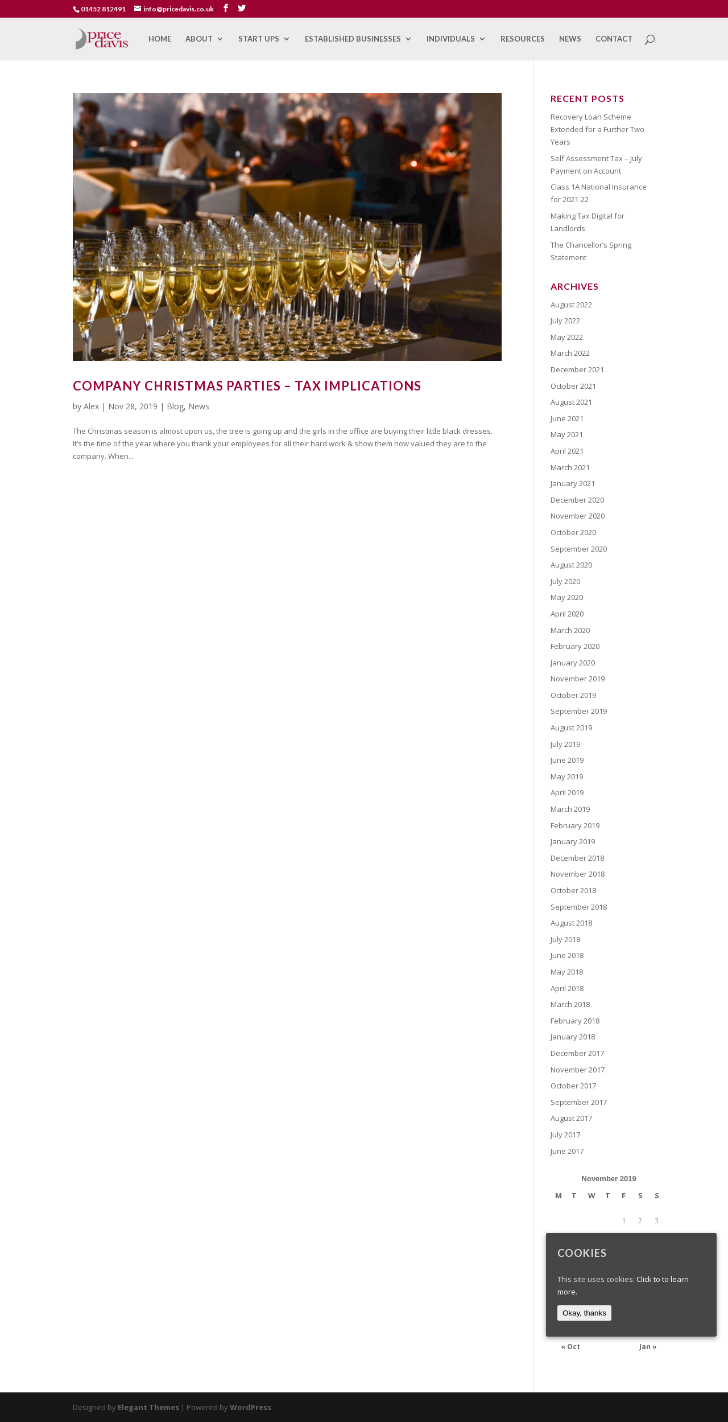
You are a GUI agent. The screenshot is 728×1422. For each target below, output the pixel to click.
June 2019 (567, 760)
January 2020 (573, 662)
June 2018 (567, 955)
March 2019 (570, 809)
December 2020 (577, 500)
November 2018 (578, 874)
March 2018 (570, 1004)
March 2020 (570, 630)
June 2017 (567, 1151)
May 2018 (567, 972)
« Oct (570, 1346)
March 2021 (570, 467)
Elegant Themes (148, 1407)
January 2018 (573, 1036)
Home (159, 39)
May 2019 (567, 776)
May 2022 (567, 337)
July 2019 (565, 744)
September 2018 (579, 907)
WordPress (250, 1407)
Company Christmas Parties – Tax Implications (247, 385)
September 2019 (579, 711)
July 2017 (565, 1134)
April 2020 (567, 614)
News (570, 39)
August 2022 (571, 304)
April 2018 (567, 988)
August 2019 (571, 727)
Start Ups (258, 39)
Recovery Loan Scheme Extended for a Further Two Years (597, 129)
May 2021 (567, 434)
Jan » (648, 1346)
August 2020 (571, 565)
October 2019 (573, 695)
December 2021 (577, 369)
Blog (175, 406)
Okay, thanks (584, 1313)
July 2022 (565, 320)
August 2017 (571, 1118)
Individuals (451, 39)
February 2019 (575, 825)
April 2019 (567, 792)
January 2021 (573, 483)
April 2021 (567, 451)
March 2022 (570, 353)
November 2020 (578, 516)
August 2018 (571, 923)
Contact (613, 39)
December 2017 (577, 1053)
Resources (522, 39)
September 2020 (579, 549)
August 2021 (571, 402)
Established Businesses (353, 39)
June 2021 (567, 418)
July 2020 (565, 581)
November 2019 (578, 678)
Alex (91, 406)
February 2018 (575, 1021)
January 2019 (573, 841)
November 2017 (578, 1070)
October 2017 (573, 1085)
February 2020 (575, 646)
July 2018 (565, 939)
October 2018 (573, 890)
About (199, 39)
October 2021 (573, 386)
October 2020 (573, 532)
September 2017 (579, 1102)
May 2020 (567, 597)
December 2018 (577, 858)
